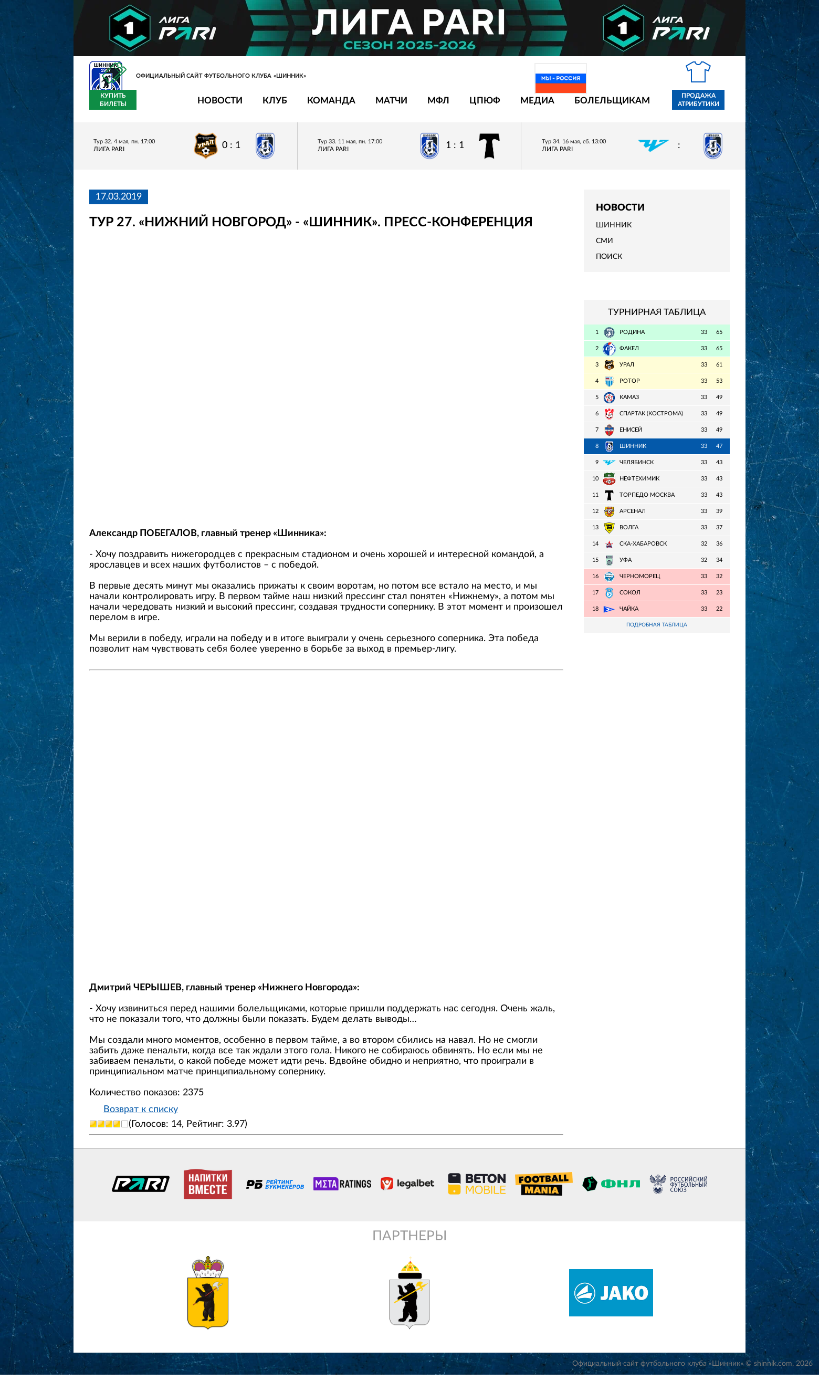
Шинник (614, 231)
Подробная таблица (657, 631)
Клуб (213, 106)
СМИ (604, 247)
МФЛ (377, 106)
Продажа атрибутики (637, 106)
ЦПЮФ (423, 106)
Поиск (609, 263)
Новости (158, 106)
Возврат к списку (140, 1115)
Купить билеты (706, 106)
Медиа (476, 106)
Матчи (330, 106)
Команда (270, 106)
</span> (326, 384)
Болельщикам (551, 106)
